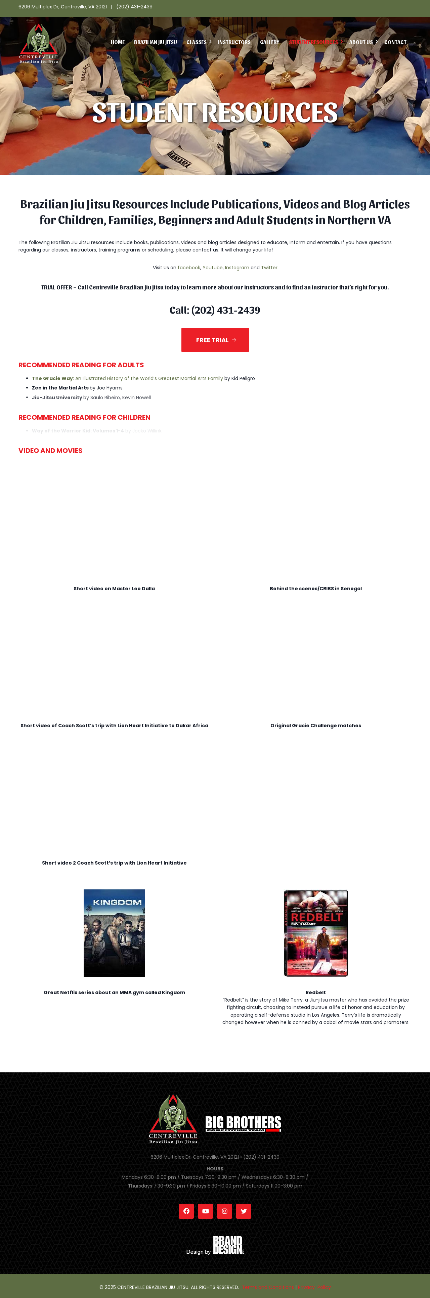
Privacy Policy (314, 1287)
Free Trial (212, 340)
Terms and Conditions (268, 1287)
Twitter (269, 267)
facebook (189, 267)
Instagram (237, 267)
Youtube (213, 267)
